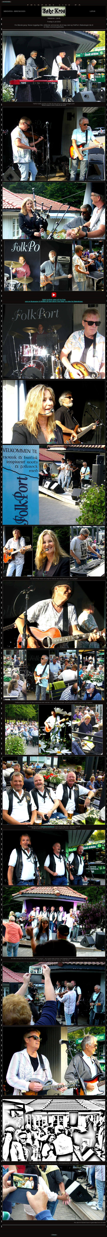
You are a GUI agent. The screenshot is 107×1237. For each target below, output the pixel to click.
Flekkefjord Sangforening (47, 826)
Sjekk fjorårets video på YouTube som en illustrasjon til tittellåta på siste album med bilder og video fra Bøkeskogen (54, 300)
